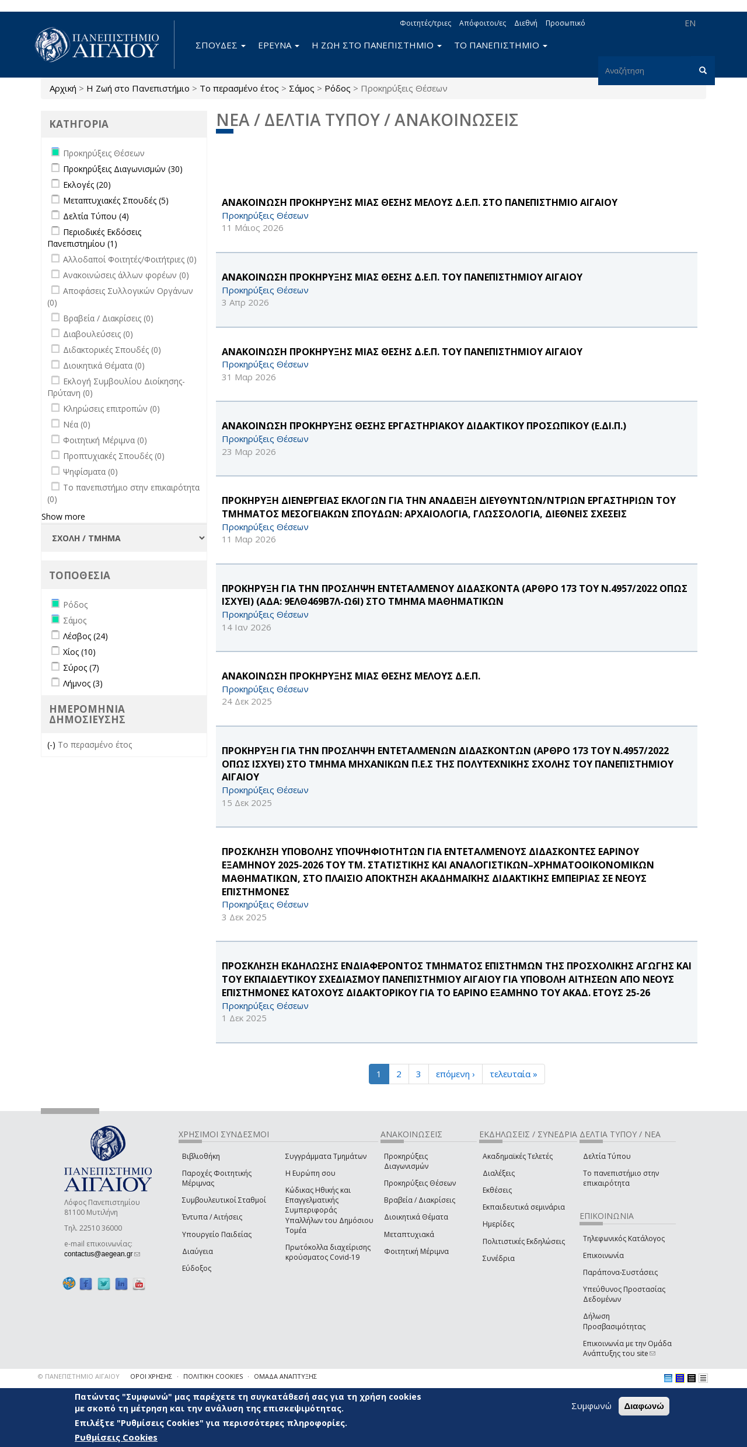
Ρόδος (337, 88)
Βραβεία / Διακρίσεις (419, 1200)
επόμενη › (455, 1074)
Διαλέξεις (499, 1173)
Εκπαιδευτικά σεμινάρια (524, 1207)
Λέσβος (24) (85, 636)
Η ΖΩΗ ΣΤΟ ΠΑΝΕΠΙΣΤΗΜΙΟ (377, 45)
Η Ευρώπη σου (310, 1173)
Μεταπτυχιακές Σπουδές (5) (116, 200)
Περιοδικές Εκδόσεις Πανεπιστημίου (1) (94, 237)
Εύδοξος (196, 1268)
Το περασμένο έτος (239, 88)
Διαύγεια (197, 1251)
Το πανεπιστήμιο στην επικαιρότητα (621, 1178)
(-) (52, 744)
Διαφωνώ (644, 1406)
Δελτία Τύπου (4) (96, 216)
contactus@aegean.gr (102, 1254)
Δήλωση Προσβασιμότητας (614, 1321)
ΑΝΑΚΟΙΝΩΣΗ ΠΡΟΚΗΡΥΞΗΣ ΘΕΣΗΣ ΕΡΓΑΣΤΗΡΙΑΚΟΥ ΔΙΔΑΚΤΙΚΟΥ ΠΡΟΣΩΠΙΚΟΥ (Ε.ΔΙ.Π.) (424, 425)
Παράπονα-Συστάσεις (620, 1272)
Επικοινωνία (603, 1255)
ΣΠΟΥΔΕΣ (221, 45)
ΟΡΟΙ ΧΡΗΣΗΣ (151, 1376)
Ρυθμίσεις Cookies (116, 1437)
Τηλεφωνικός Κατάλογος (624, 1238)
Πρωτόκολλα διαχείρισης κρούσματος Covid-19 (328, 1252)
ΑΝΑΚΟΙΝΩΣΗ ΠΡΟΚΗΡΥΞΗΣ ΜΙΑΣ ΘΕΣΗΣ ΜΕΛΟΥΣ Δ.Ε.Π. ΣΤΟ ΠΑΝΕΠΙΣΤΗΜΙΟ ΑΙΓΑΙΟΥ (419, 202)
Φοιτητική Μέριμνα (416, 1251)
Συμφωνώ (591, 1405)
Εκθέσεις (497, 1190)
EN (690, 23)
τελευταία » (513, 1074)
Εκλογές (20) (87, 184)
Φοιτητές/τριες (425, 23)
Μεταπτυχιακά (409, 1234)
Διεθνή (525, 23)
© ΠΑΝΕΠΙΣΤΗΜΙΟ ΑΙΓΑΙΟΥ (79, 1376)
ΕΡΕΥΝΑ (278, 45)
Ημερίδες (498, 1224)
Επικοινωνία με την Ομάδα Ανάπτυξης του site (627, 1348)
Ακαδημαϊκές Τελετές (518, 1156)
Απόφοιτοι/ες (482, 23)
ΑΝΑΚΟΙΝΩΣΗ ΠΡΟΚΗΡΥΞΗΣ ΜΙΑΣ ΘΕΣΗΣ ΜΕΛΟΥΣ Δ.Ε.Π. (351, 676)
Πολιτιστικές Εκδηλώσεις (524, 1241)
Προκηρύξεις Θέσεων (420, 1183)
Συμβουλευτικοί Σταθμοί (224, 1200)
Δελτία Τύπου (607, 1156)
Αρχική (63, 88)
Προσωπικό (565, 23)
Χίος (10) (79, 651)
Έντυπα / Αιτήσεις (212, 1217)
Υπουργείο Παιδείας (217, 1234)
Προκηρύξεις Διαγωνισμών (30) (123, 168)
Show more (63, 516)
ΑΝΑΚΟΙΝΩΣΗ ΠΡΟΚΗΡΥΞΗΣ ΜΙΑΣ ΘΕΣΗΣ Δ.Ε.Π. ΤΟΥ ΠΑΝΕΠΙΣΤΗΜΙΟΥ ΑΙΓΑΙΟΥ (402, 277)
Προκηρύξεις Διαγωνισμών (406, 1161)
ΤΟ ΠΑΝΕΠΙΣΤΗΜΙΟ (500, 45)
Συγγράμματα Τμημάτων (325, 1156)
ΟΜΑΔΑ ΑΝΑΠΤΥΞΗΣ (285, 1376)
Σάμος (302, 88)
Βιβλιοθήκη (201, 1156)
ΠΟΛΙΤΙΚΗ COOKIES (213, 1376)
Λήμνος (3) (83, 683)
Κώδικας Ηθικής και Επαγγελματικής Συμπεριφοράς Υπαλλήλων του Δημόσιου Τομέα (329, 1210)
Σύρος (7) (81, 667)
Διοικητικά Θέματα (416, 1217)
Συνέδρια (499, 1258)
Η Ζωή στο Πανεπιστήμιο (138, 88)
